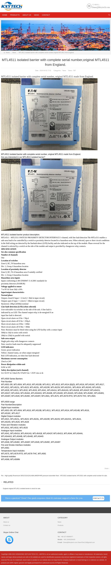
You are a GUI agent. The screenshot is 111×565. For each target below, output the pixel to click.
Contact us (6, 525)
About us (27, 15)
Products (15, 15)
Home (8, 52)
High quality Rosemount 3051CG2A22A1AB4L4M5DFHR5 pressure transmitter (30, 476)
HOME (4, 15)
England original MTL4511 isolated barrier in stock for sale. (22, 488)
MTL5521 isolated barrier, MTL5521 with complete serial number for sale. (83, 476)
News (36, 15)
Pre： (3, 476)
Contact (46, 15)
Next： (58, 476)
